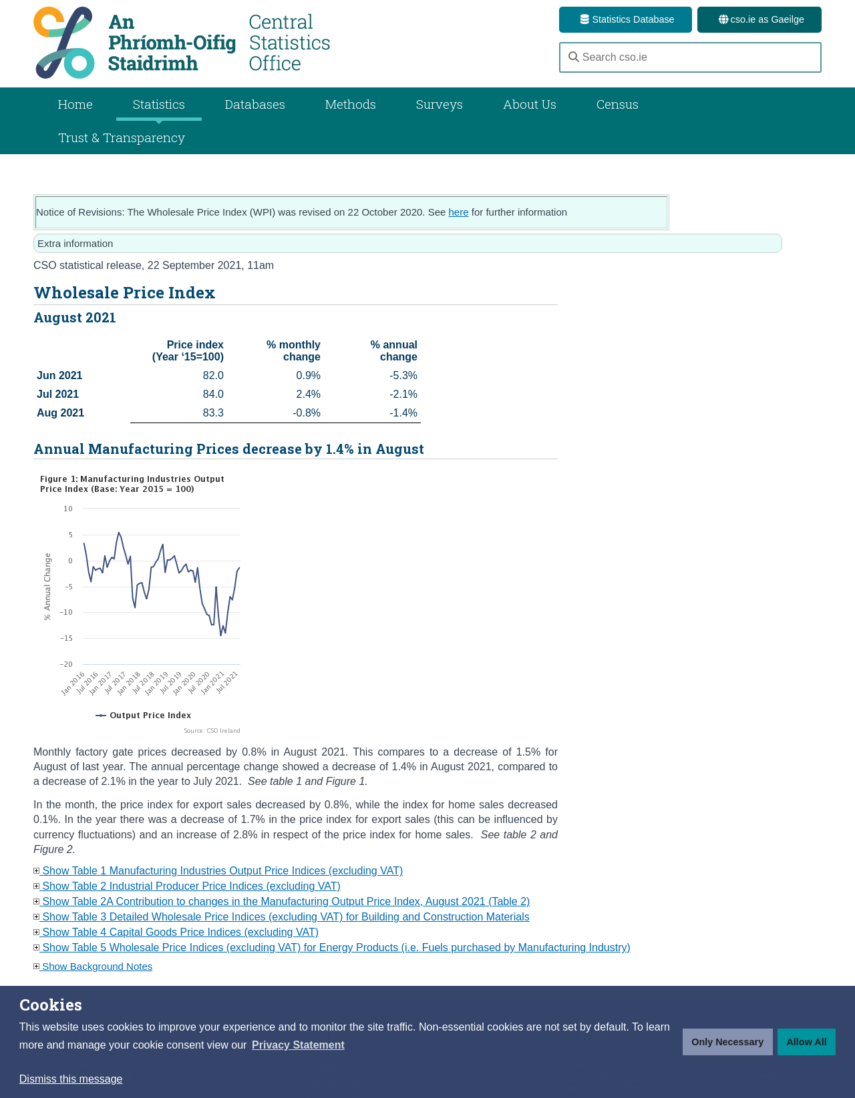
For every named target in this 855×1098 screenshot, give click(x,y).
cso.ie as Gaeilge (759, 19)
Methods (350, 103)
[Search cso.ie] (690, 57)
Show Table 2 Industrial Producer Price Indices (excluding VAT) (187, 886)
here (459, 212)
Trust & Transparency (121, 137)
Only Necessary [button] (727, 1042)
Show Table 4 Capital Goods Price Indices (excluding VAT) (176, 932)
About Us (529, 103)
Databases (255, 103)
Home (75, 103)
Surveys (439, 103)
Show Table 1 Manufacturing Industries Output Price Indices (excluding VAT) (218, 870)
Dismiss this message (71, 1079)
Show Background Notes (92, 966)
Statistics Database (625, 19)
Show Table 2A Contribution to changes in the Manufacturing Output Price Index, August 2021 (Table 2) (281, 901)
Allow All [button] (806, 1042)
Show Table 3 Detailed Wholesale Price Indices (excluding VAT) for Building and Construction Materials (281, 916)
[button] (298, 1045)
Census (617, 103)
